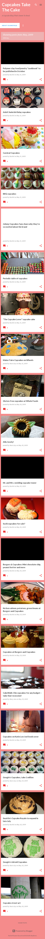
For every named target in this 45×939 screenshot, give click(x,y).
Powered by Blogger (22, 931)
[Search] (35, 5)
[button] (40, 79)
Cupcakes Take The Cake (16, 7)
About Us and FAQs (9, 25)
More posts (22, 923)
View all (6, 38)
